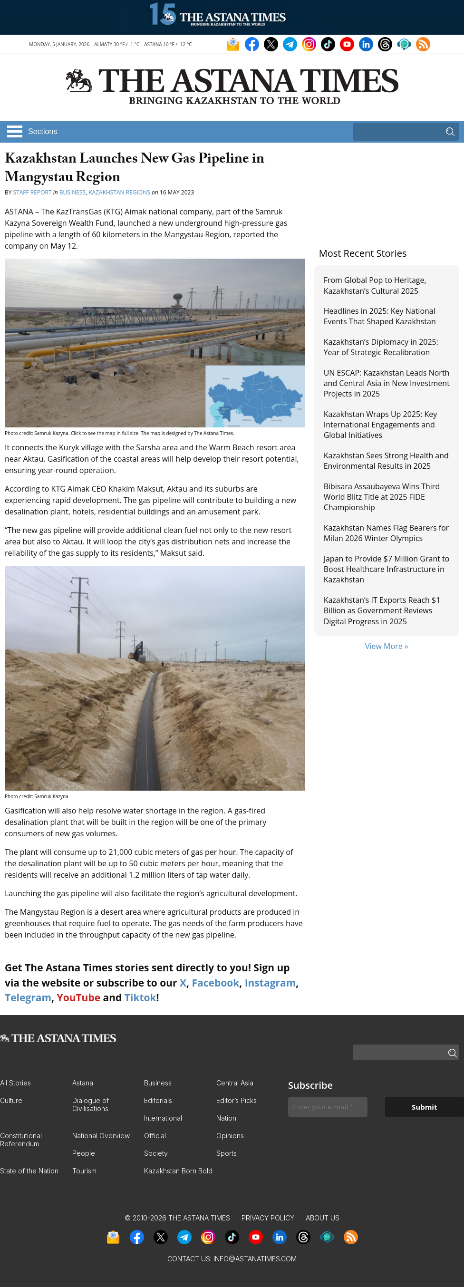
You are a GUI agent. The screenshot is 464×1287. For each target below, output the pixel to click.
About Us (322, 1218)
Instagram (270, 982)
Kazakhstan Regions (119, 192)
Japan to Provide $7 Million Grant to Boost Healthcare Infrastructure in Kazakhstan (387, 569)
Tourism (84, 1171)
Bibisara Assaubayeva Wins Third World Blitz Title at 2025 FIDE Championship (382, 497)
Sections (42, 131)
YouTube (79, 997)
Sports (226, 1153)
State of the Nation (29, 1171)
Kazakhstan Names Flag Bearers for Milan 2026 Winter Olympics (386, 533)
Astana (82, 1083)
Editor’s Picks (236, 1100)
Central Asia (234, 1083)
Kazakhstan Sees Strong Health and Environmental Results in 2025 (386, 460)
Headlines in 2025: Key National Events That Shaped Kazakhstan (380, 316)
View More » (386, 646)
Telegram (28, 997)
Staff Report (33, 192)
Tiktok (140, 997)
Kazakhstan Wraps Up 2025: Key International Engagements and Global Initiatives (380, 425)
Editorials (158, 1100)
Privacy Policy (268, 1218)
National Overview (101, 1136)
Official (155, 1136)
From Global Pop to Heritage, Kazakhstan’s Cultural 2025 (375, 285)
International (163, 1118)
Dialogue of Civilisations (90, 1104)
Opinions (230, 1136)
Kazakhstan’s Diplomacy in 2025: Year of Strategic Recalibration (381, 347)
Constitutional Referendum (21, 1140)
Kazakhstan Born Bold (178, 1171)
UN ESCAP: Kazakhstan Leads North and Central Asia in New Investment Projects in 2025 (387, 383)
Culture (11, 1100)
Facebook (215, 982)
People (83, 1153)
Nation (226, 1118)
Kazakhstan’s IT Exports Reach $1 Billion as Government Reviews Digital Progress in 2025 (382, 611)
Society (156, 1153)
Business (72, 192)
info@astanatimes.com (255, 1259)
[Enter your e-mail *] (327, 1107)
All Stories (15, 1083)
